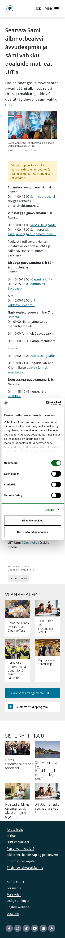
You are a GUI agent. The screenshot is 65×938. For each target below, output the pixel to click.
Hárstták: (15, 317)
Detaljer (49, 509)
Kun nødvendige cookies (32, 532)
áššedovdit (29, 542)
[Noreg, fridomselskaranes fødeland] (17, 757)
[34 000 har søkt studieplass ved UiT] (47, 800)
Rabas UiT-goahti (43, 225)
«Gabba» (14, 396)
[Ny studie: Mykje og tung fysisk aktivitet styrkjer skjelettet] (17, 802)
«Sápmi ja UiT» (41, 279)
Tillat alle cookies (32, 520)
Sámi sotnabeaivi (42, 196)
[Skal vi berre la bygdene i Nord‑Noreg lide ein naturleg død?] (47, 762)
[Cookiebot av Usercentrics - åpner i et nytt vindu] (46, 403)
